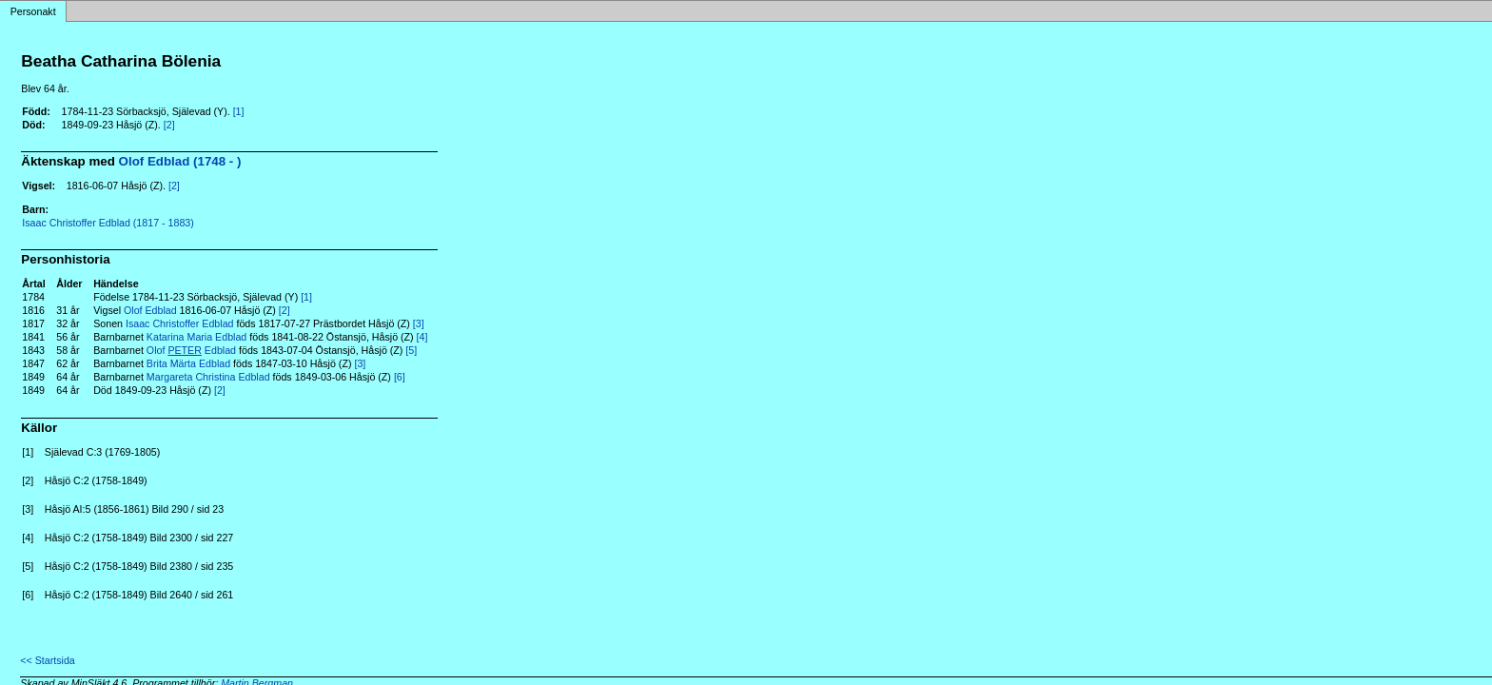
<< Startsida (47, 660)
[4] (422, 336)
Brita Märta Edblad (188, 363)
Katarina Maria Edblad (196, 336)
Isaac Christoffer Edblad (180, 323)
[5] (411, 350)
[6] (399, 376)
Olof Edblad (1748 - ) (180, 161)
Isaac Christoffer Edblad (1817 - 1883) (107, 222)
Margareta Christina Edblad (208, 376)
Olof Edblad (150, 310)
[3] (418, 323)
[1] (239, 111)
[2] (169, 124)
